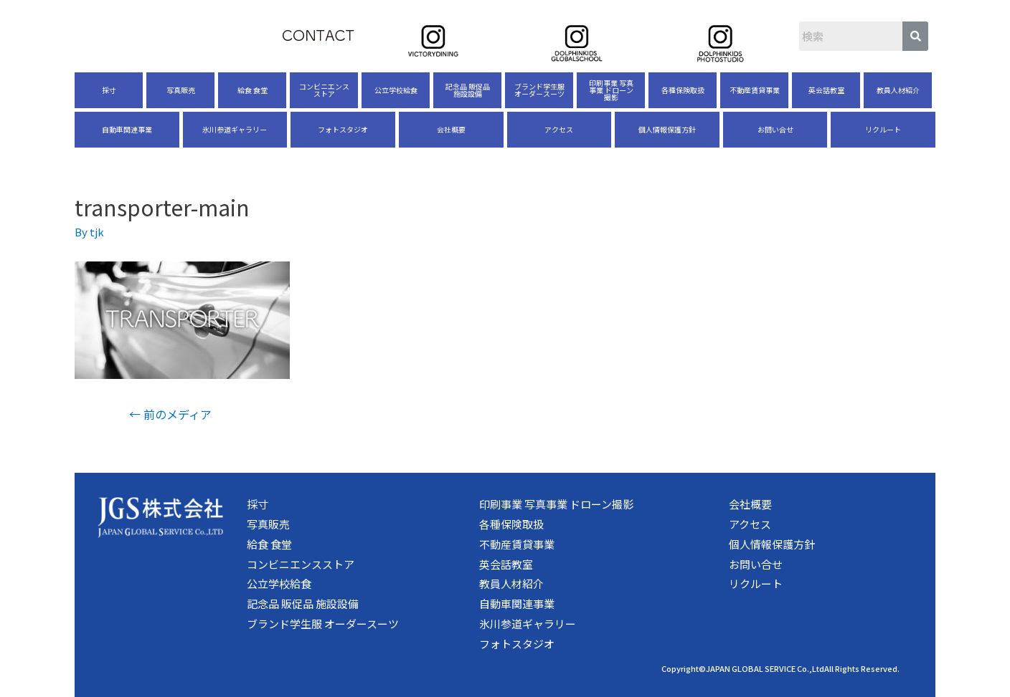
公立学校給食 (395, 90)
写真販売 (180, 90)
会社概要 (451, 129)
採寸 (109, 90)
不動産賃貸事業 (755, 90)
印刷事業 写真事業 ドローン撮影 (611, 89)
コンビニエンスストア (324, 90)
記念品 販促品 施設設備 (467, 90)
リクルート (883, 129)
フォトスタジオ (343, 129)
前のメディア (170, 414)
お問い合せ (775, 129)
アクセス (558, 129)
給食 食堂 (252, 90)
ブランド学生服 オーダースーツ (539, 90)
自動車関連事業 (127, 129)
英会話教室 (826, 90)
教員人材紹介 (898, 90)
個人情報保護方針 (667, 129)
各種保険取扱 (682, 90)
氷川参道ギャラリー (234, 129)
